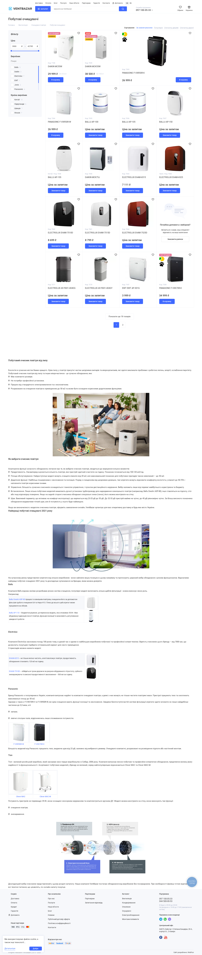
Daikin (17, 72)
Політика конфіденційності (59, 923)
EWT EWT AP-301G (131, 288)
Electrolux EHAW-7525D (134, 232)
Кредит (14, 907)
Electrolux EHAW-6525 (171, 177)
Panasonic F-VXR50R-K (133, 73)
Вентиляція (23, 25)
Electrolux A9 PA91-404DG (61, 288)
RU (131, 3)
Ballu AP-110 (14, 613)
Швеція (18, 108)
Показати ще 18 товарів (120, 316)
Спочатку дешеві (171, 28)
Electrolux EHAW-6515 (134, 177)
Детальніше (10, 948)
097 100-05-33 (143, 10)
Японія (18, 113)
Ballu (17, 67)
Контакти (106, 3)
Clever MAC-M (45, 796)
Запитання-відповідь (94, 903)
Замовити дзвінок (175, 239)
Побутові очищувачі (57, 25)
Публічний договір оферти (59, 919)
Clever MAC (20, 796)
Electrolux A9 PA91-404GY (98, 288)
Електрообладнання (130, 915)
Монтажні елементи (130, 919)
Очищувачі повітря (38, 25)
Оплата (48, 3)
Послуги (63, 3)
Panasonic (19, 89)
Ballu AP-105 (128, 122)
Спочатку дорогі (187, 28)
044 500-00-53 (165, 901)
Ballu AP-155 (54, 177)
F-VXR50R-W (19, 744)
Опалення (126, 907)
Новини (51, 915)
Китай (18, 100)
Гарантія (96, 3)
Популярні (158, 28)
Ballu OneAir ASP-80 (17, 599)
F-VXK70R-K (39, 744)
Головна (11, 25)
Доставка (39, 3)
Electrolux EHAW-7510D (60, 232)
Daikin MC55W (55, 66)
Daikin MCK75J (92, 177)
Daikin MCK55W (92, 66)
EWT (17, 80)
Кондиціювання (128, 903)
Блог (55, 3)
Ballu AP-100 (91, 122)
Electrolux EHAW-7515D (97, 232)
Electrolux (19, 76)
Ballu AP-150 (165, 122)
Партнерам (86, 3)
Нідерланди (20, 104)
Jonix (17, 85)
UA (127, 3)
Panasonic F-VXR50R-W (59, 122)
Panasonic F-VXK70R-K (170, 288)
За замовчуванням (144, 28)
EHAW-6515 (14, 658)
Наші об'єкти (74, 3)
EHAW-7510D (14, 671)
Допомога (118, 3)
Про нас (51, 899)
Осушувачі (126, 911)
